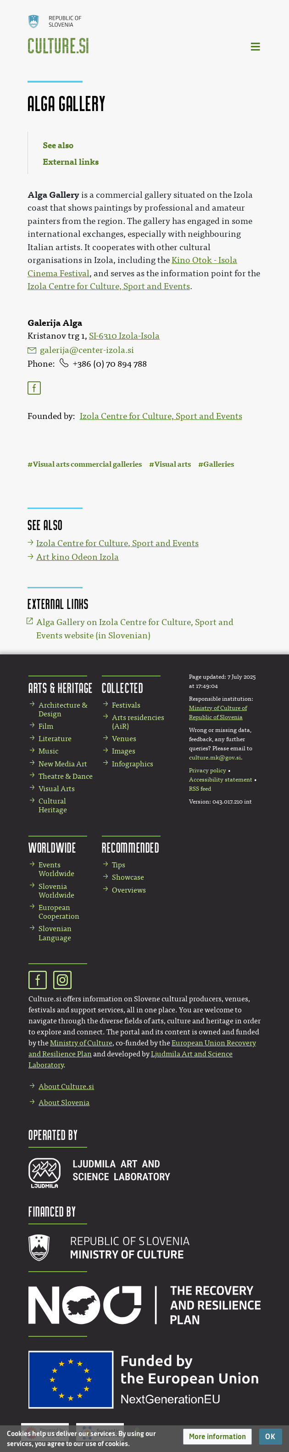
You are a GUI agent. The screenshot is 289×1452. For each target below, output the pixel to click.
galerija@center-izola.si (87, 350)
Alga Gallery (53, 195)
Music (48, 751)
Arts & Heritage (60, 687)
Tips (118, 864)
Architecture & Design (63, 709)
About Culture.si (66, 1086)
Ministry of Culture (81, 1043)
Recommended (131, 847)
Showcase (128, 877)
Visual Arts (57, 788)
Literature (55, 738)
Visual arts (172, 464)
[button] (217, 1437)
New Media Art (63, 764)
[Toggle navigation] (256, 46)
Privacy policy (207, 770)
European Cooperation (59, 912)
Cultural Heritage (53, 805)
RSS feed (200, 789)
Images (123, 751)
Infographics (132, 764)
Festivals (126, 705)
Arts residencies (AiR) (138, 722)
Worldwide (52, 847)
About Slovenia (64, 1102)
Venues (124, 738)
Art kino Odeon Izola (77, 557)
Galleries (218, 464)
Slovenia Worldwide (56, 890)
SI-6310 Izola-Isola (124, 336)
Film (46, 726)
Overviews (129, 890)
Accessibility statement (220, 779)
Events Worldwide (56, 869)
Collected (122, 687)
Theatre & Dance (66, 776)
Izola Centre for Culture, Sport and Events (161, 416)
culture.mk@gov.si (215, 757)
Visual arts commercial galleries (87, 464)
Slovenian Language (55, 933)
